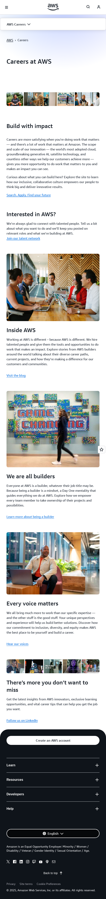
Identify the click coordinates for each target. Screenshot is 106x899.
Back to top (52, 873)
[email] (53, 862)
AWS (10, 40)
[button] (53, 24)
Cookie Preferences (49, 884)
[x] (8, 862)
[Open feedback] (101, 449)
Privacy (11, 884)
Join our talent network (23, 238)
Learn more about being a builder (30, 517)
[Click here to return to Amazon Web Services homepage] (53, 7)
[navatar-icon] (99, 7)
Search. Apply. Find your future (29, 195)
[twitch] (34, 862)
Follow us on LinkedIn (22, 720)
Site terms (26, 884)
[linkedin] (21, 862)
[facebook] (14, 862)
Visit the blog (16, 375)
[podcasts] (47, 862)
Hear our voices (17, 644)
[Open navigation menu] (6, 7)
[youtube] (40, 862)
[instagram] (27, 862)
